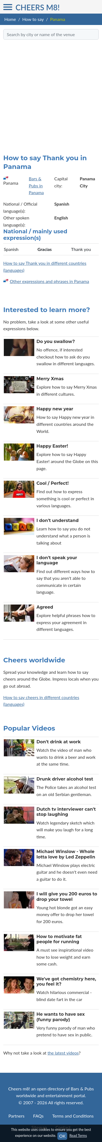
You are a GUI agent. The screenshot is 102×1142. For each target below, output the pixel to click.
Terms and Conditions (73, 1115)
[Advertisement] (51, 95)
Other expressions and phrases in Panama (49, 281)
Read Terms (78, 1135)
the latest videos (63, 1052)
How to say (33, 19)
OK (62, 1135)
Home (10, 19)
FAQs (38, 1115)
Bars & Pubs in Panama (36, 185)
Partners (16, 1115)
